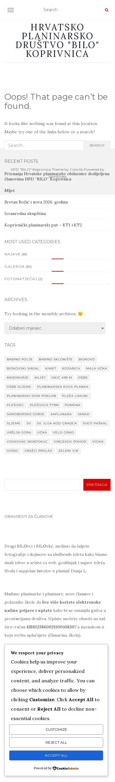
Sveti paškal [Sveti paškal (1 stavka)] (95, 423)
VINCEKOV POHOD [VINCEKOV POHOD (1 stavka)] (70, 441)
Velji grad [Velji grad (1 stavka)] (63, 432)
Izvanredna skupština (25, 213)
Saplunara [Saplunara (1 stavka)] (61, 414)
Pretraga (97, 484)
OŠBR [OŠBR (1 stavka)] (83, 378)
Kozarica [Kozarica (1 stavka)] (71, 368)
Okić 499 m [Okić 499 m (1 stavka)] (62, 378)
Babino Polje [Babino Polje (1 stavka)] (20, 359)
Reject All (56, 742)
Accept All (56, 755)
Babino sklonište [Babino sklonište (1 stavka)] (56, 359)
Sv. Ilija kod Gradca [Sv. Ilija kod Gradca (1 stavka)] (57, 423)
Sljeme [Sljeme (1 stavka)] (14, 423)
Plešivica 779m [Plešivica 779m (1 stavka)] (44, 405)
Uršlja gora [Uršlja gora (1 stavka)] (19, 432)
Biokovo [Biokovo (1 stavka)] (87, 359)
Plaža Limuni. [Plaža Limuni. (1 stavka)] (75, 396)
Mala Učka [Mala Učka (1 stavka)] (96, 368)
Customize (56, 729)
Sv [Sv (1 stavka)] (29, 423)
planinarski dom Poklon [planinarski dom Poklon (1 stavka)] (31, 396)
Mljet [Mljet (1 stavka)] (40, 378)
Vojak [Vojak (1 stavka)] (98, 441)
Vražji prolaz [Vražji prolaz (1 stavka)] (38, 451)
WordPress (57, 176)
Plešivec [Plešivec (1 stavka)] (15, 405)
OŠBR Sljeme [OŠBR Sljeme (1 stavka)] (19, 387)
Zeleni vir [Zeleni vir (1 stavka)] (68, 451)
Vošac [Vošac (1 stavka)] (13, 451)
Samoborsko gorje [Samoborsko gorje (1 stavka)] (26, 414)
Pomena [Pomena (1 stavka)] (72, 405)
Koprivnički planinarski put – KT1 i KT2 (43, 225)
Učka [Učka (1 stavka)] (42, 432)
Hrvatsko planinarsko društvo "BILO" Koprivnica (57, 40)
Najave (12, 254)
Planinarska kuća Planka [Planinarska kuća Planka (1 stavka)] (62, 387)
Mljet (9, 190)
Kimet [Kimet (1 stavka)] (50, 368)
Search (96, 145)
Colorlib (76, 169)
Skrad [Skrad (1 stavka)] (84, 414)
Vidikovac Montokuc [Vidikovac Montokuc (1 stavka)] (27, 441)
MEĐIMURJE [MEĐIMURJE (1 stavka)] (18, 378)
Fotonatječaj (20, 279)
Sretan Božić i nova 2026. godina (36, 202)
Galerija (14, 266)
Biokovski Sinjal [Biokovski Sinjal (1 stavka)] (23, 368)
